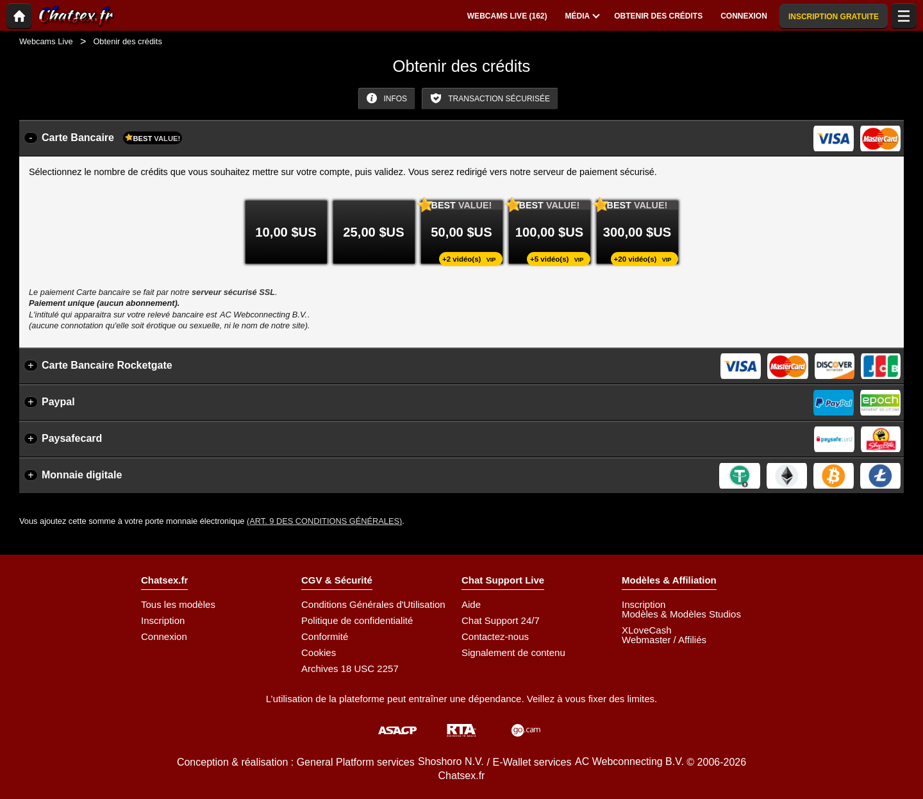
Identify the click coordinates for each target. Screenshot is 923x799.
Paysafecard (72, 438)
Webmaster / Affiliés (664, 639)
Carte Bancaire (112, 137)
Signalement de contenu (513, 652)
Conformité (324, 636)
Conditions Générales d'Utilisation (373, 604)
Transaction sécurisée (490, 98)
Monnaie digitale (82, 474)
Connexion (164, 636)
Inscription (163, 620)
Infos (387, 98)
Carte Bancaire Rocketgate (107, 365)
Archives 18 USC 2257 (350, 668)
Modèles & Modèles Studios (681, 614)
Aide (471, 604)
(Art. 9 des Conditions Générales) (324, 521)
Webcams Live (46, 41)
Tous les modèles (178, 604)
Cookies (318, 652)
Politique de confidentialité (357, 620)
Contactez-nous (495, 636)
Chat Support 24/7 (501, 620)
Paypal (58, 401)
